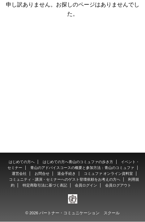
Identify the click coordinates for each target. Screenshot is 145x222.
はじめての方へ (22, 162)
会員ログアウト (118, 185)
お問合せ (42, 173)
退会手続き (66, 173)
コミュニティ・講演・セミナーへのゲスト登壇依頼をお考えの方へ (64, 179)
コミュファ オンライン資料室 (108, 173)
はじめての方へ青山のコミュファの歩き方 (78, 162)
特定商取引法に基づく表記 (45, 185)
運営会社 (19, 173)
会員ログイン (86, 185)
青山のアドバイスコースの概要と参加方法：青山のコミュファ (82, 168)
